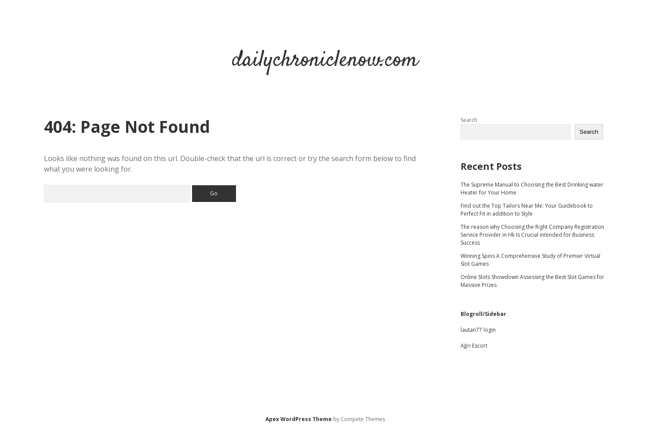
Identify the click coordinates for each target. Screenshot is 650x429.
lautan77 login (478, 330)
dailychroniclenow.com (325, 60)
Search (469, 120)
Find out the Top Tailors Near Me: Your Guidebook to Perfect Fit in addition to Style (527, 209)
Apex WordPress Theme (298, 419)
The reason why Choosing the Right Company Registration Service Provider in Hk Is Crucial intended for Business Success (532, 234)
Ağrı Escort (474, 345)
